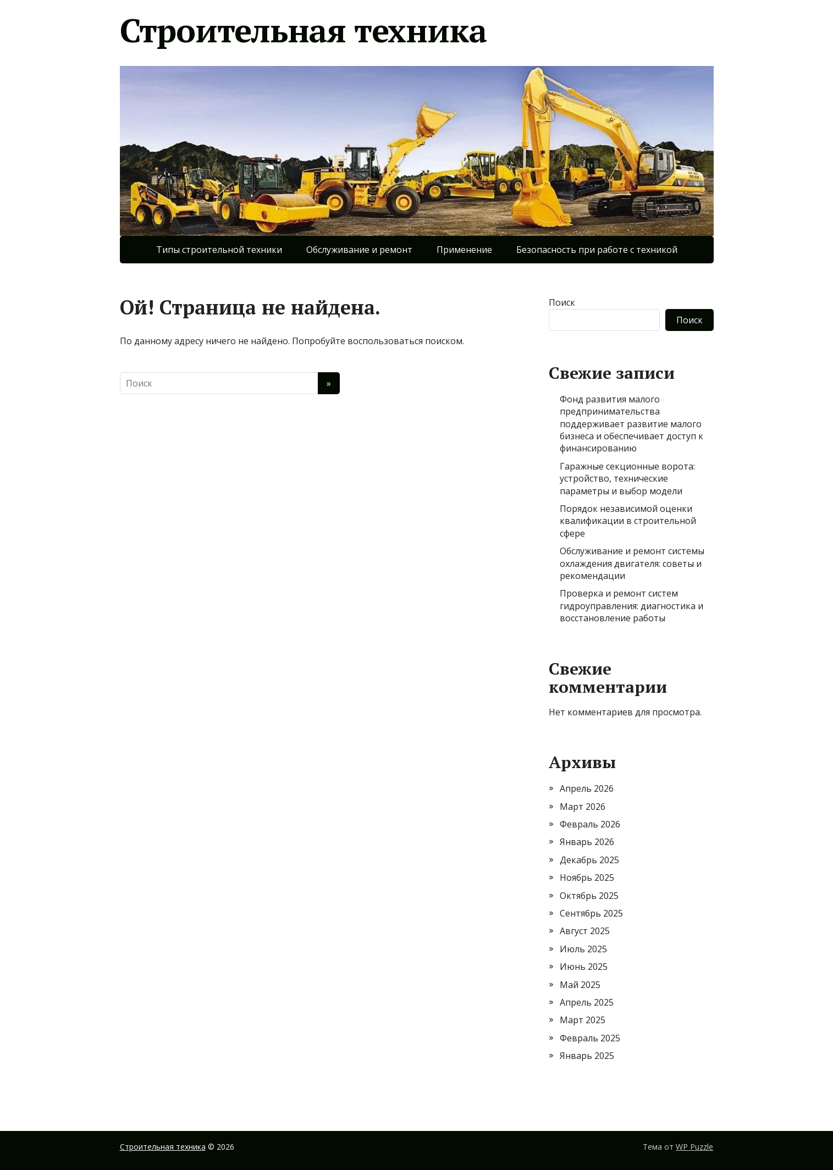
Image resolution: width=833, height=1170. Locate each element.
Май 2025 (580, 985)
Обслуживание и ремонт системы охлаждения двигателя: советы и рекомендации (632, 563)
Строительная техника (303, 30)
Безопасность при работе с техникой (596, 250)
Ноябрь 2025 (587, 877)
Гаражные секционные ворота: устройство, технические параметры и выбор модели (627, 478)
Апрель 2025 (587, 1002)
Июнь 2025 (584, 967)
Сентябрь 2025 (591, 913)
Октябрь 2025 (589, 896)
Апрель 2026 (587, 788)
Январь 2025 (587, 1056)
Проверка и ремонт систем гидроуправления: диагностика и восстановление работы (631, 605)
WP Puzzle (694, 1146)
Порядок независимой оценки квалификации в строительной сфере (628, 521)
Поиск (562, 302)
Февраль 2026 (590, 824)
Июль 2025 (583, 949)
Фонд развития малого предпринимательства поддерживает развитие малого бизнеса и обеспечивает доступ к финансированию (631, 424)
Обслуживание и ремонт (359, 250)
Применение (464, 250)
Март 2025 (582, 1020)
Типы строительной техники (219, 250)
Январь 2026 (587, 842)
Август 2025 (585, 931)
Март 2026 (582, 807)
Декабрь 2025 (589, 860)
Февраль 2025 (590, 1038)
